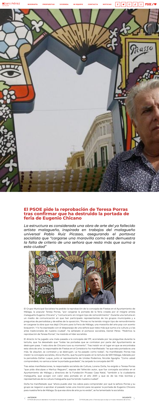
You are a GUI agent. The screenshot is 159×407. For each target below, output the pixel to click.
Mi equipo (78, 4)
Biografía (33, 4)
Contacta (93, 4)
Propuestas (49, 4)
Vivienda (64, 4)
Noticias (107, 4)
